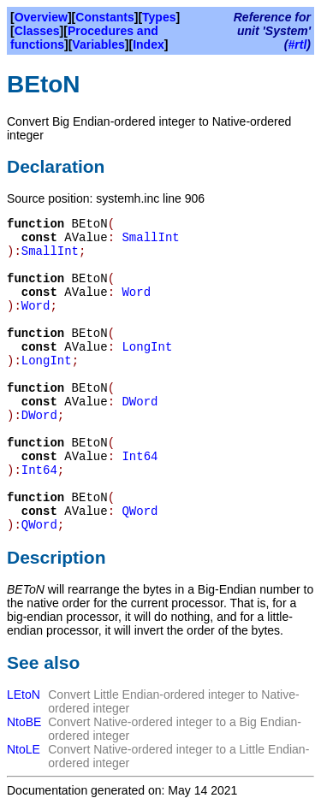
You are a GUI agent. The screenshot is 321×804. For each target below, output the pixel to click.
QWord (140, 511)
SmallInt (150, 238)
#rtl (297, 44)
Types (158, 17)
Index (148, 44)
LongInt (147, 347)
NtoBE (24, 722)
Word (136, 292)
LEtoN (23, 694)
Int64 (140, 457)
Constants (104, 17)
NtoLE (23, 749)
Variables (98, 44)
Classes (37, 31)
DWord (140, 402)
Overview (41, 17)
